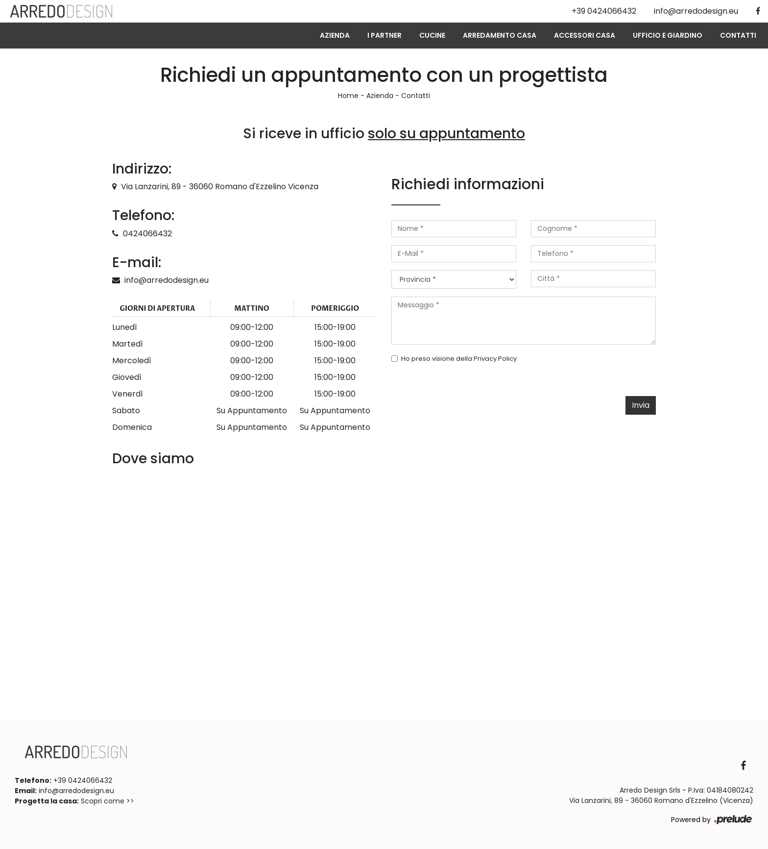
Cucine (432, 35)
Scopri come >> (107, 801)
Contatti (738, 35)
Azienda (335, 35)
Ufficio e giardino (667, 35)
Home (348, 95)
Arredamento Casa (499, 35)
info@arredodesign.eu (166, 280)
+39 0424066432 (82, 780)
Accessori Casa (584, 35)
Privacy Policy (495, 358)
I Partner (384, 35)
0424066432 (147, 233)
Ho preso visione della (459, 358)
